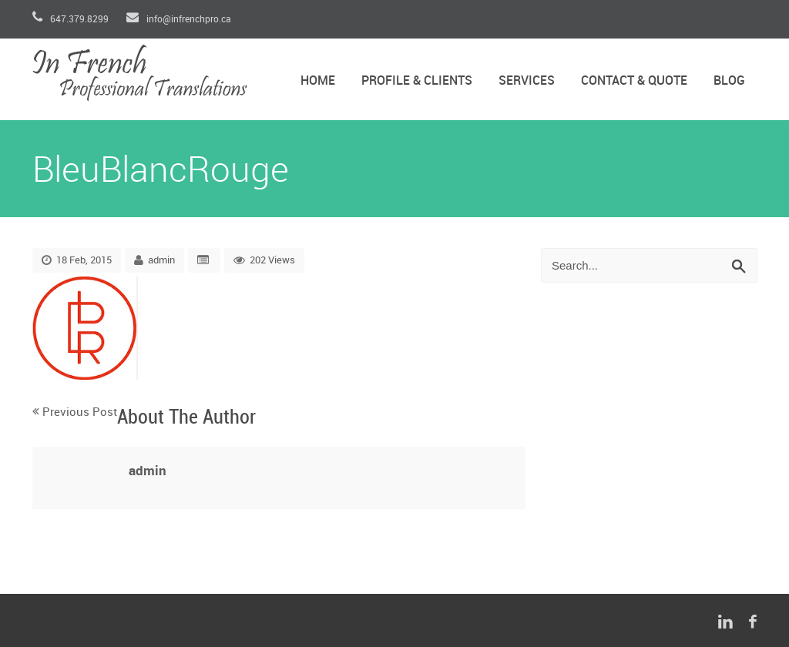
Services (527, 81)
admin (161, 260)
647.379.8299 (71, 20)
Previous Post (79, 413)
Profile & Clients (416, 81)
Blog (729, 81)
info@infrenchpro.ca (178, 20)
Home (317, 81)
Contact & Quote (634, 81)
